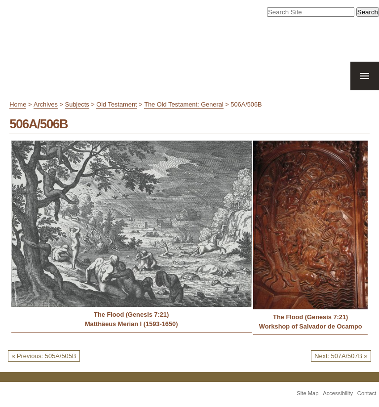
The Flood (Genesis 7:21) (131, 314)
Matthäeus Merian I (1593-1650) (131, 324)
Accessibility (338, 393)
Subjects (77, 104)
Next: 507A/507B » (340, 356)
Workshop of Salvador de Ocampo (310, 326)
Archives (46, 104)
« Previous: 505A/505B (43, 356)
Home (17, 104)
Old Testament (116, 104)
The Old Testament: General (184, 104)
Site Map (307, 393)
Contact (367, 393)
